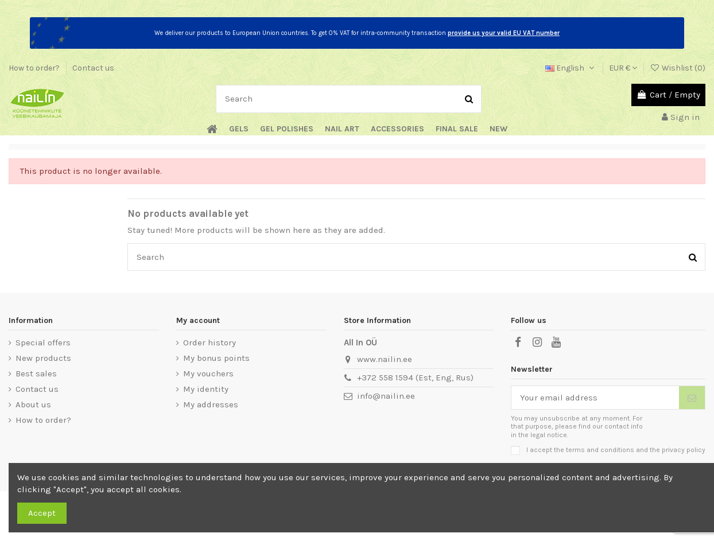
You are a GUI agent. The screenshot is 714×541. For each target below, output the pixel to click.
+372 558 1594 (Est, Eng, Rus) (415, 377)
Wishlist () (677, 68)
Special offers (43, 342)
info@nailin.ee (386, 396)
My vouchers (208, 373)
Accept (42, 513)
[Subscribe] (692, 398)
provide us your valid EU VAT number (504, 33)
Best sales (36, 373)
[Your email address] (595, 398)
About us (33, 404)
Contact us (93, 68)
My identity (205, 389)
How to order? (35, 68)
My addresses (210, 404)
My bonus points (216, 358)
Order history (209, 342)
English (570, 68)
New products (43, 358)
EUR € (623, 68)
